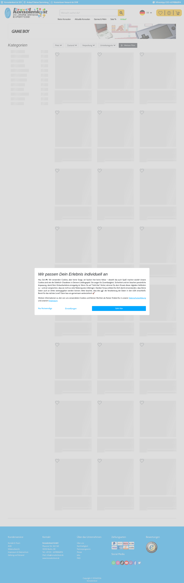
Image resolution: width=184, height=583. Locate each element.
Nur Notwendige (45, 308)
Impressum (53, 301)
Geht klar (119, 308)
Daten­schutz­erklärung (137, 298)
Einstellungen (71, 308)
